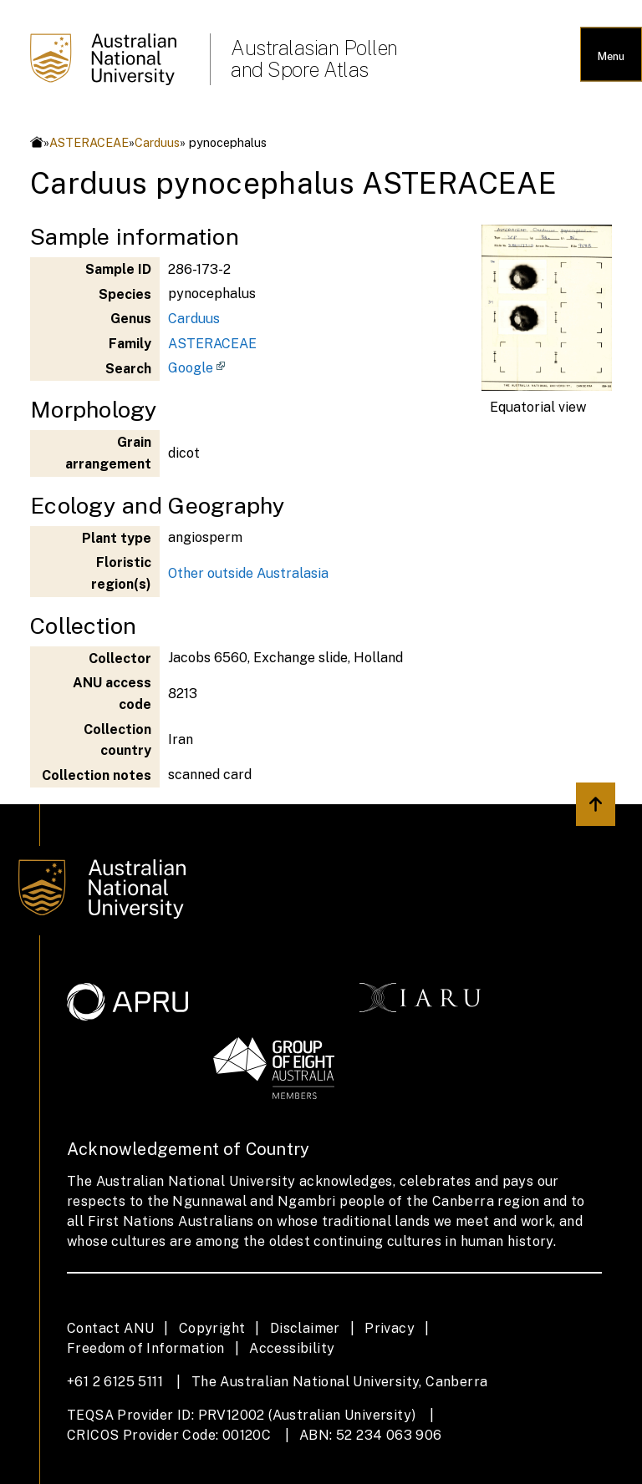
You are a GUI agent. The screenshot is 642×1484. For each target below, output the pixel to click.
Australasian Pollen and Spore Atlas (314, 58)
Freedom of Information (146, 1348)
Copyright (212, 1328)
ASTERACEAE (89, 142)
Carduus (157, 142)
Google (190, 368)
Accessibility (291, 1348)
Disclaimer (305, 1328)
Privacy (389, 1328)
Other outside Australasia (248, 573)
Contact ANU (110, 1328)
